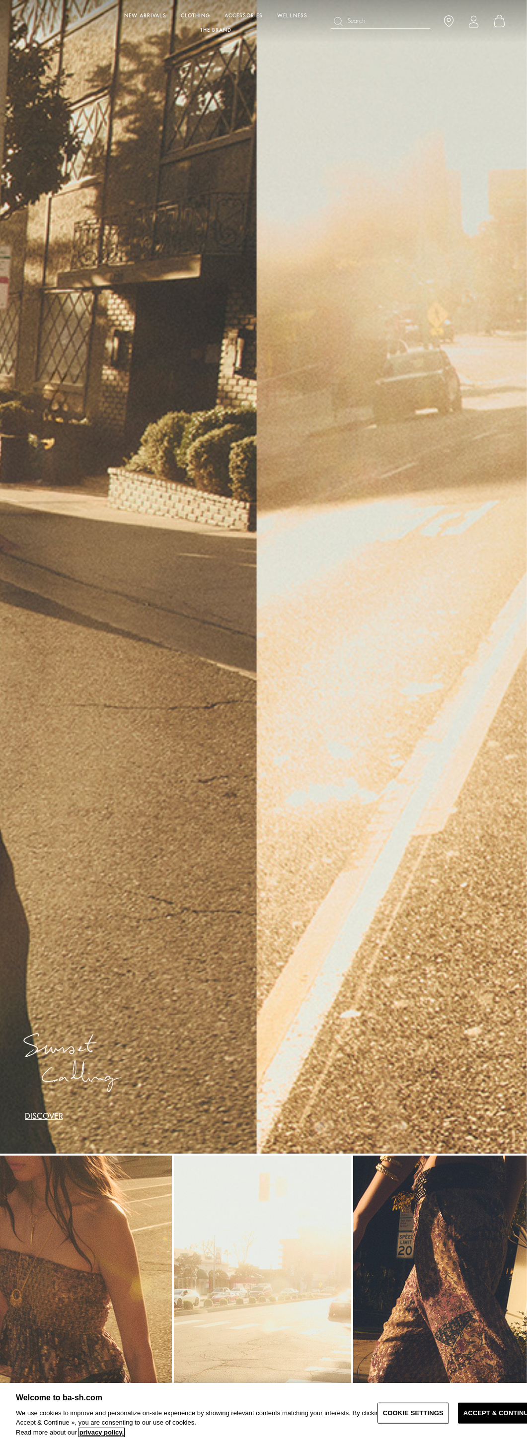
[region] (263, 1412)
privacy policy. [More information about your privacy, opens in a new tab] (101, 1432)
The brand (215, 30)
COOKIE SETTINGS (413, 1413)
